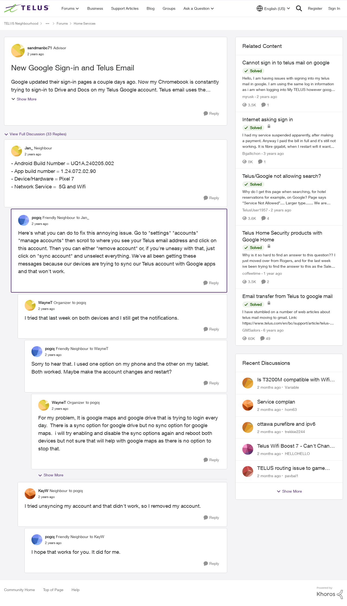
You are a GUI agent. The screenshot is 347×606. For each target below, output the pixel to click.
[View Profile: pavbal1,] (247, 471)
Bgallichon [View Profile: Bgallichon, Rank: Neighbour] (251, 153)
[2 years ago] (266, 96)
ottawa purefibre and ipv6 (286, 424)
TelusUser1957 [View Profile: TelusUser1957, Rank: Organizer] (255, 210)
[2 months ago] (269, 387)
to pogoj (79, 302)
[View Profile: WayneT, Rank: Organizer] (30, 305)
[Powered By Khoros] (330, 593)
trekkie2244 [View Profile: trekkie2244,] (295, 431)
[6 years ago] (272, 330)
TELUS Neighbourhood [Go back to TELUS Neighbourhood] (21, 23)
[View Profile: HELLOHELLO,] (247, 449)
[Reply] (211, 113)
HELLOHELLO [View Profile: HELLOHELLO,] (297, 453)
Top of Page (53, 589)
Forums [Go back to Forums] (62, 23)
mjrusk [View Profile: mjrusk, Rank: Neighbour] (248, 96)
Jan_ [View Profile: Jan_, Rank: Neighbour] (29, 148)
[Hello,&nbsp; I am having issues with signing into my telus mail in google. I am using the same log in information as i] (289, 83)
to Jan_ (82, 217)
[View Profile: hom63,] (247, 405)
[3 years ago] (273, 153)
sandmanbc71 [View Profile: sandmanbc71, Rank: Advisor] (39, 47)
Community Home (19, 589)
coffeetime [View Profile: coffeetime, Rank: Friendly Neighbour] (251, 273)
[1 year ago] (272, 273)
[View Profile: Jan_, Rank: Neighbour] (16, 151)
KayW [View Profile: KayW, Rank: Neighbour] (43, 490)
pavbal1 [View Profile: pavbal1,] (291, 475)
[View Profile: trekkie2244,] (247, 427)
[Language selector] (273, 8)
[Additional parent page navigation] (47, 23)
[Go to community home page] (27, 8)
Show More (24, 99)
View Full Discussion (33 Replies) (35, 134)
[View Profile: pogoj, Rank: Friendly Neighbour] (23, 220)
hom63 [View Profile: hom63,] (291, 409)
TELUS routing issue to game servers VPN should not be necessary (291, 468)
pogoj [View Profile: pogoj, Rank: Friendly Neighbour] (36, 217)
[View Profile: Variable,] (247, 383)
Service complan (276, 402)
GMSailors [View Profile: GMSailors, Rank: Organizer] (251, 330)
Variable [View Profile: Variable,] (292, 387)
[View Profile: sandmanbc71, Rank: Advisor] (18, 50)
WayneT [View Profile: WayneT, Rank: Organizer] (45, 302)
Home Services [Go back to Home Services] (84, 23)
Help (75, 589)
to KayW (97, 536)
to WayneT (99, 348)
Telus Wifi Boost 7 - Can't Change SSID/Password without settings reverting (296, 446)
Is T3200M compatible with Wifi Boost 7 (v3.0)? (293, 379)
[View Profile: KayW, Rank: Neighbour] (30, 493)
